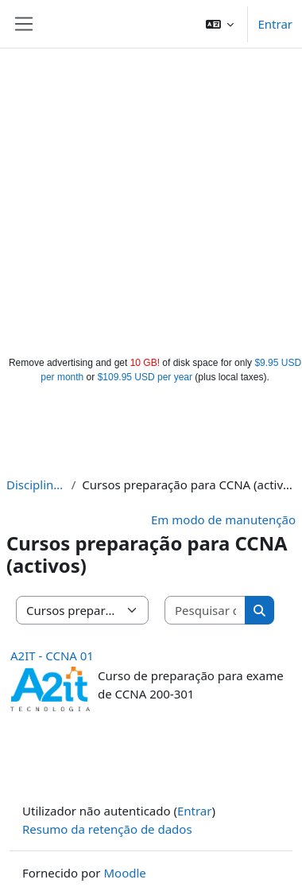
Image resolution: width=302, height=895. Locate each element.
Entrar (274, 24)
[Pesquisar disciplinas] (205, 610)
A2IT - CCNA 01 (52, 655)
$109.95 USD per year (145, 377)
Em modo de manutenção (223, 519)
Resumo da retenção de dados (107, 829)
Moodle (124, 873)
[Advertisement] (149, 198)
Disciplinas (35, 484)
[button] (220, 24)
